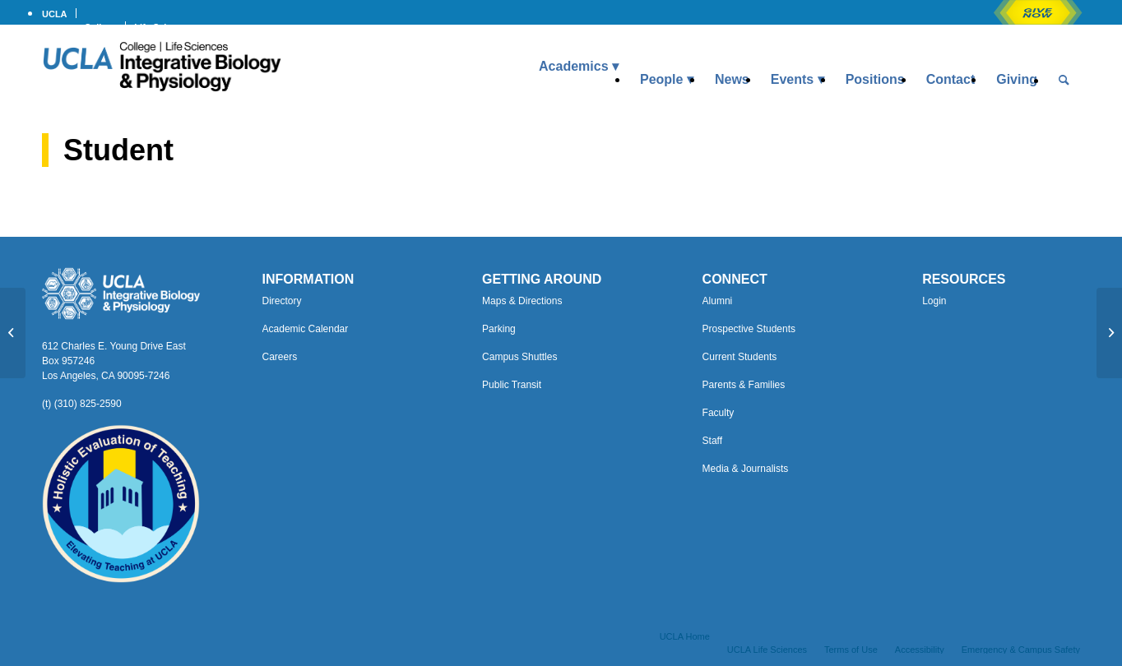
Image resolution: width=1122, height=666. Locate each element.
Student (118, 150)
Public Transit (511, 385)
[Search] (1064, 80)
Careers (280, 357)
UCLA (54, 14)
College (101, 27)
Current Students (739, 357)
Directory (282, 301)
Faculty (718, 413)
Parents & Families (744, 385)
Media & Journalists (745, 468)
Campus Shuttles (519, 357)
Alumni (717, 301)
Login (934, 301)
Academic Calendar (305, 329)
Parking (499, 329)
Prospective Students (748, 329)
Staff (712, 440)
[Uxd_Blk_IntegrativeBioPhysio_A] (161, 66)
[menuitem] (59, 13)
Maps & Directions (522, 301)
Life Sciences (163, 27)
